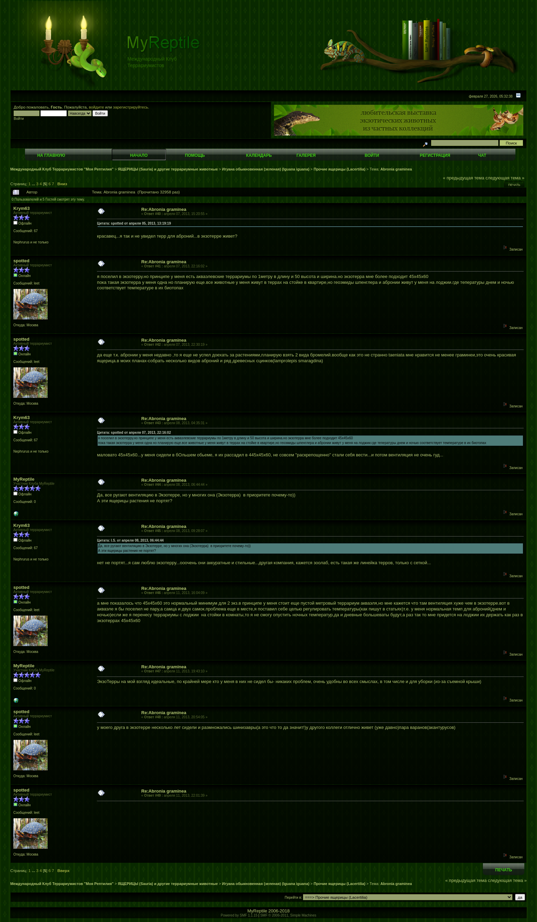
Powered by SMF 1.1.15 (239, 915)
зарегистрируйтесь (130, 107)
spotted (21, 260)
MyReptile (23, 479)
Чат (482, 155)
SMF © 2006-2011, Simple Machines (288, 915)
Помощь (195, 155)
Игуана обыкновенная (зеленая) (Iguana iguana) (265, 169)
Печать (514, 185)
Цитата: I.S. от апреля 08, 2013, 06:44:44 (130, 540)
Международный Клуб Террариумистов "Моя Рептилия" (62, 169)
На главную (51, 155)
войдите (96, 107)
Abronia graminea (396, 169)
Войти (372, 155)
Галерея (306, 155)
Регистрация (435, 155)
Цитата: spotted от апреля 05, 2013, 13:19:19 (134, 223)
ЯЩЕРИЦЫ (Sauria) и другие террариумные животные (168, 169)
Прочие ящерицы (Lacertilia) (339, 169)
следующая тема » (505, 177)
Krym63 (21, 208)
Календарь (259, 155)
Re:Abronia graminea (163, 209)
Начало (139, 155)
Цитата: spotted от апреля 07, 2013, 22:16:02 (134, 432)
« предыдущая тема (463, 177)
